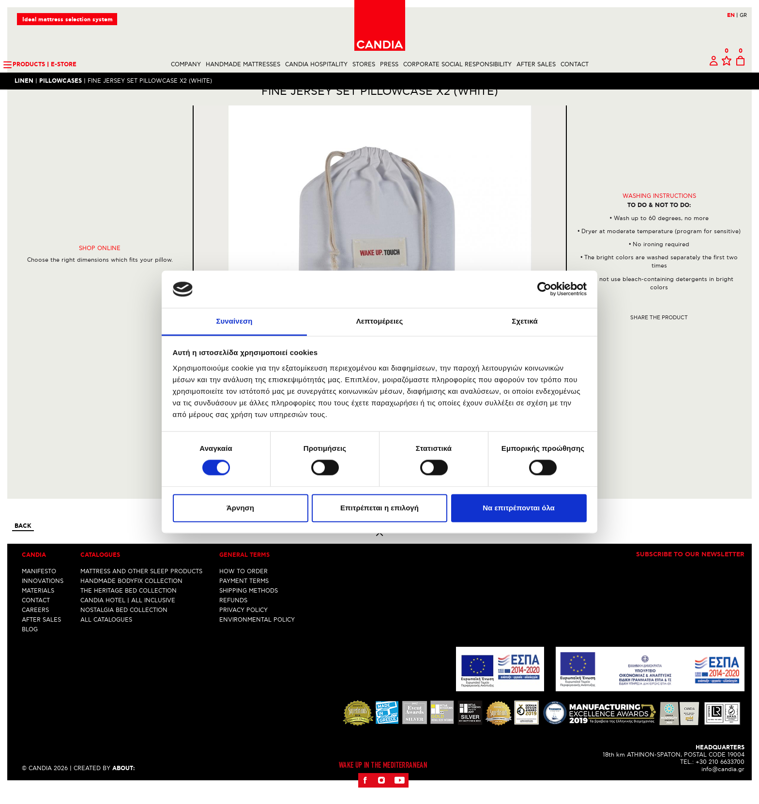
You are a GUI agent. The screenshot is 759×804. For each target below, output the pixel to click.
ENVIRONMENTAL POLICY (257, 636)
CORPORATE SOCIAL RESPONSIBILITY (457, 64)
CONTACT (575, 64)
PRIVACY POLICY (243, 627)
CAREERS (35, 627)
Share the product (659, 334)
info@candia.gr (722, 785)
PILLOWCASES (60, 81)
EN (732, 15)
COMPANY (186, 64)
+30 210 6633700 (720, 778)
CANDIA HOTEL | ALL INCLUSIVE (127, 617)
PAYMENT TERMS (244, 598)
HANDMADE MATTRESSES (243, 64)
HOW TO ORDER (243, 588)
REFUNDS (233, 617)
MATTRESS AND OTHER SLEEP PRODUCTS (141, 588)
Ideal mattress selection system (67, 19)
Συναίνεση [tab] (234, 321)
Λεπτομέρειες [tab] (379, 321)
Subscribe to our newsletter (690, 572)
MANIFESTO (39, 588)
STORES (363, 64)
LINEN (24, 81)
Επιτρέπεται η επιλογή (379, 508)
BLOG (30, 646)
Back (23, 543)
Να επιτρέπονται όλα (519, 508)
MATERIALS (38, 607)
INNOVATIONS (42, 598)
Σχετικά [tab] (524, 321)
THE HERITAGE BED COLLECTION (128, 607)
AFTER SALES (536, 64)
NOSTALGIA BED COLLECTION (123, 627)
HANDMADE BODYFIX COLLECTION (131, 598)
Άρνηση (240, 508)
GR (743, 15)
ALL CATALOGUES (106, 636)
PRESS (389, 64)
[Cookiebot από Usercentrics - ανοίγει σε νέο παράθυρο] (544, 289)
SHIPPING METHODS (248, 607)
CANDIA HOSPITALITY (316, 64)
